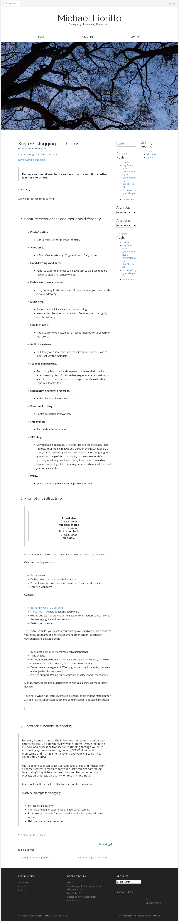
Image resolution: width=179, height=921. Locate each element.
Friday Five (36, 611)
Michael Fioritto (90, 18)
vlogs (79, 255)
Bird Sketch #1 (74, 893)
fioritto (24, 148)
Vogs (68, 255)
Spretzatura (48, 240)
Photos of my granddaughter (129, 193)
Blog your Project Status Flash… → (95, 857)
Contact (136, 36)
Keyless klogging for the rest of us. (38, 154)
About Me (87, 36)
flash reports (50, 651)
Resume (22, 890)
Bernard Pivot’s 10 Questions (46, 607)
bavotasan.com (153, 915)
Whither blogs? (37, 835)
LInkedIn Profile (153, 902)
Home (41, 36)
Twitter (148, 899)
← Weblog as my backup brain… (34, 857)
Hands (125, 162)
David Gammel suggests (32, 159)
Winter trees (128, 199)
